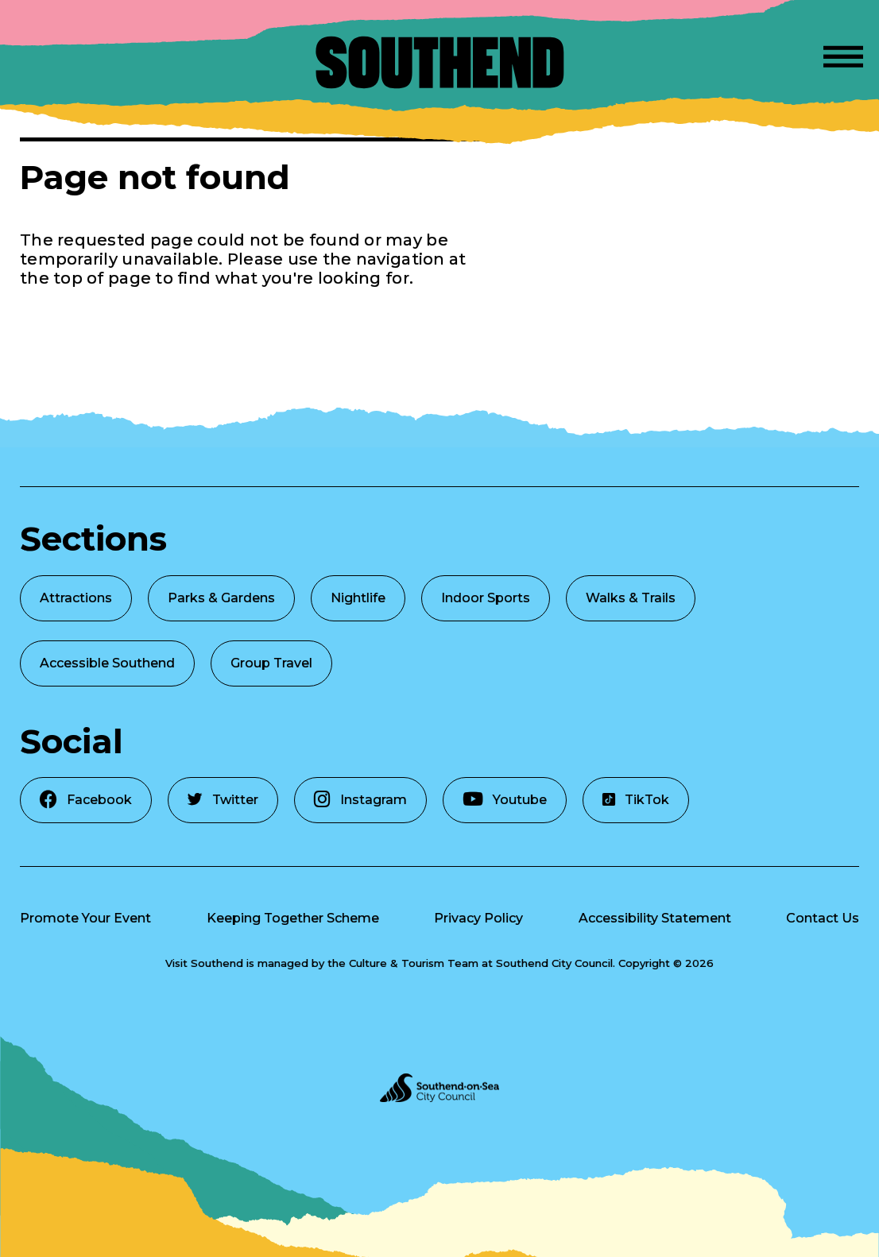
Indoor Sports (485, 597)
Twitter (223, 799)
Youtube (505, 799)
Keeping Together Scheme (293, 918)
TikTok (635, 799)
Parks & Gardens (221, 597)
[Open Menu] (843, 54)
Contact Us (822, 918)
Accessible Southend (107, 663)
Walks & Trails (631, 597)
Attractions (76, 597)
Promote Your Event (85, 918)
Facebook (86, 799)
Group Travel (271, 663)
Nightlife (358, 597)
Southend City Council (554, 963)
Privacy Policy (478, 918)
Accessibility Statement (655, 918)
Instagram (360, 799)
